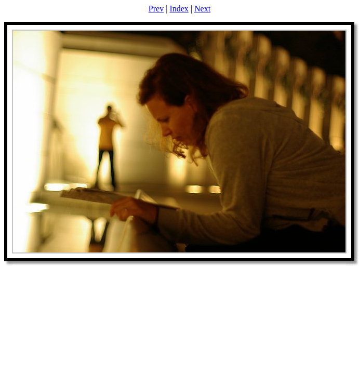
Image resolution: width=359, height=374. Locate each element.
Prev (156, 8)
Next (202, 8)
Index (178, 8)
